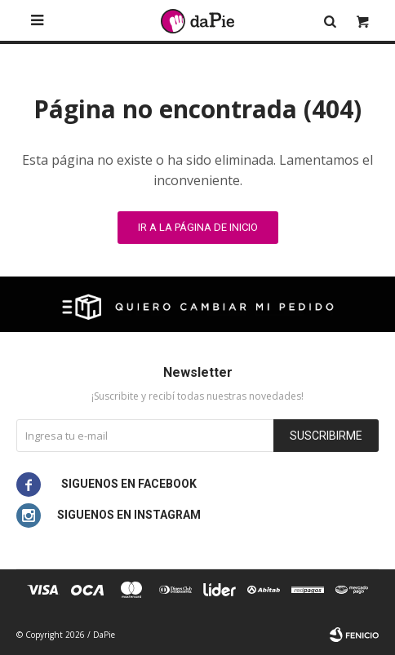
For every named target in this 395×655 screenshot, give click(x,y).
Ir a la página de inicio (198, 227)
